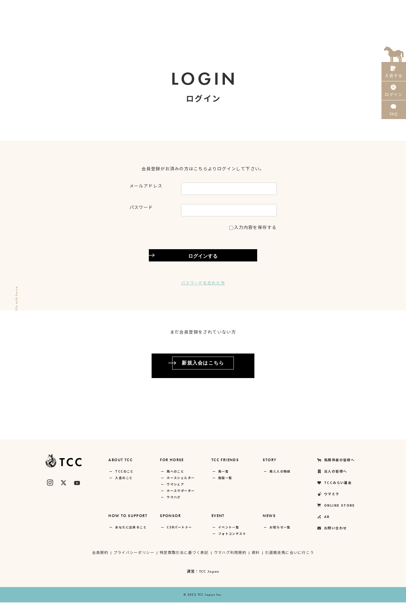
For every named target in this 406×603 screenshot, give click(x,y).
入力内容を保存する (253, 227)
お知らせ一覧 (279, 527)
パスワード (141, 207)
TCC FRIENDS (225, 460)
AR (368, 7)
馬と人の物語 (279, 472)
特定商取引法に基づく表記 (184, 552)
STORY (269, 460)
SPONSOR (170, 516)
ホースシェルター (181, 478)
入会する (393, 72)
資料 (256, 552)
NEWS (269, 516)
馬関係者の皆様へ (195, 7)
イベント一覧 (228, 527)
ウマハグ (174, 497)
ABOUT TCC (120, 460)
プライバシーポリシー (133, 552)
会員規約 (99, 552)
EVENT (218, 516)
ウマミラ (304, 7)
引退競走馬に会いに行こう (290, 552)
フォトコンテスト (232, 534)
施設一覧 (225, 478)
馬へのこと (175, 472)
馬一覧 (223, 472)
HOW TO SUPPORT (127, 516)
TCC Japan (209, 572)
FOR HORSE (172, 460)
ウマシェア (175, 484)
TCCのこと (124, 472)
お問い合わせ (332, 528)
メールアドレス (146, 186)
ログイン (393, 94)
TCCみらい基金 (271, 7)
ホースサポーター (181, 491)
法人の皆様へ (234, 7)
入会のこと (124, 478)
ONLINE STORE (339, 7)
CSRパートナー (179, 527)
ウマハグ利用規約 (230, 552)
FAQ (393, 116)
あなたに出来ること (131, 527)
